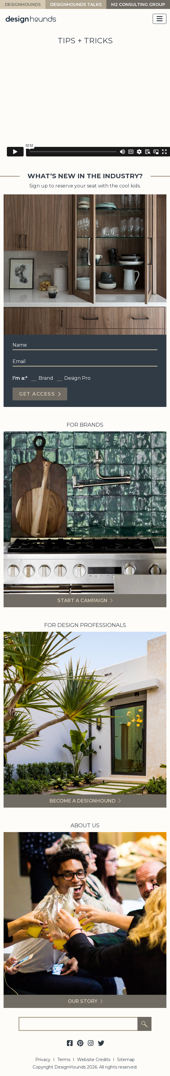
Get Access (37, 394)
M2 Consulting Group (138, 4)
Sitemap (126, 1059)
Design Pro (77, 378)
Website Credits (93, 1059)
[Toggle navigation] (159, 19)
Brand (46, 378)
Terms (63, 1059)
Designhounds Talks (76, 4)
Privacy (42, 1059)
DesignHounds (23, 4)
